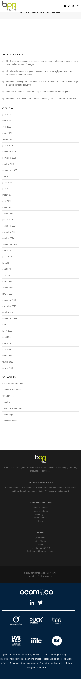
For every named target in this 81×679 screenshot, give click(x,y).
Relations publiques (52, 659)
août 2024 (6, 250)
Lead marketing (50, 654)
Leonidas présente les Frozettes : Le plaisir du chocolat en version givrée (38, 92)
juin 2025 (6, 189)
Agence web (35, 654)
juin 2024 (6, 263)
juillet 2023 (7, 331)
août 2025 (6, 176)
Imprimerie (40, 667)
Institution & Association (13, 408)
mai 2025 (6, 195)
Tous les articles (9, 421)
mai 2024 (6, 269)
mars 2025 (7, 207)
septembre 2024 (9, 244)
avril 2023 (6, 349)
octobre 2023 (8, 312)
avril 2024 (6, 275)
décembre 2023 (9, 300)
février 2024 (7, 288)
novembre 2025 (9, 158)
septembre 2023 (9, 318)
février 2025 (7, 213)
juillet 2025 (7, 182)
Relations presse (33, 659)
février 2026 (7, 139)
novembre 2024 (9, 232)
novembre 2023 (9, 306)
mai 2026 (6, 121)
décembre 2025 (9, 152)
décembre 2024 (9, 226)
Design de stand (18, 663)
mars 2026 (7, 133)
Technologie (7, 414)
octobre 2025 (8, 164)
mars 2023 (7, 356)
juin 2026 (6, 114)
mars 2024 (7, 281)
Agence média (16, 659)
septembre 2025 (9, 170)
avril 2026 (6, 127)
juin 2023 (6, 337)
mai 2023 (6, 343)
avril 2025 (6, 201)
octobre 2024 (8, 238)
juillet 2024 (7, 257)
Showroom (32, 663)
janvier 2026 (7, 145)
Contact (48, 576)
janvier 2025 (7, 220)
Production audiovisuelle (51, 663)
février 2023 (7, 362)
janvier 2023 (7, 368)
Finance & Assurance (11, 390)
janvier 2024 (7, 294)
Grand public (8, 396)
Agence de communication (15, 654)
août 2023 (6, 325)
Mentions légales (36, 576)
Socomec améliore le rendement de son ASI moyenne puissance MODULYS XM (41, 98)
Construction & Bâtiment (13, 383)
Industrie (6, 402)
